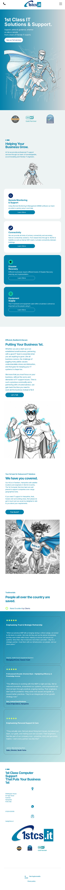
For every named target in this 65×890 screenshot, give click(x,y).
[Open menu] (60, 3)
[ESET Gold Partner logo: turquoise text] (32, 119)
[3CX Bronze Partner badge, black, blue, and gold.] (15, 119)
